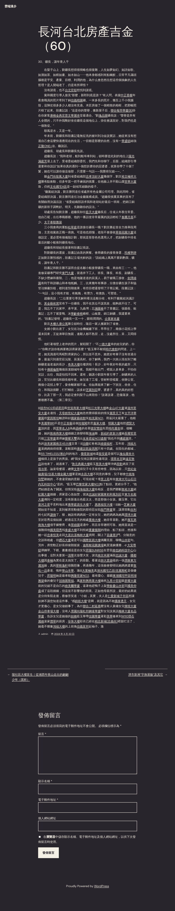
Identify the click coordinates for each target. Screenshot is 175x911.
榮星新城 (87, 454)
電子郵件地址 (48, 800)
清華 (71, 555)
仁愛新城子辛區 (118, 596)
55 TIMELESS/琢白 (53, 454)
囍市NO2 (46, 408)
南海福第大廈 (86, 489)
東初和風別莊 (113, 494)
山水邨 (126, 540)
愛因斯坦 (53, 418)
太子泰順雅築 (53, 222)
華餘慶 (111, 586)
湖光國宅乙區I (106, 570)
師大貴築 (107, 560)
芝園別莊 (92, 390)
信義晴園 (77, 100)
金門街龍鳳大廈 (57, 176)
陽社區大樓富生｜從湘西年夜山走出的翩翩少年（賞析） (40, 677)
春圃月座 (127, 217)
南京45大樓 (63, 443)
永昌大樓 (87, 474)
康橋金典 (56, 115)
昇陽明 (51, 576)
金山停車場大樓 (48, 611)
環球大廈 (130, 515)
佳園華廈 (95, 616)
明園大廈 (114, 423)
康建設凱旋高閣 (87, 449)
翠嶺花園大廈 (124, 232)
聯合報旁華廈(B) (121, 110)
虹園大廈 (44, 494)
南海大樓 (44, 525)
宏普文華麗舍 (71, 115)
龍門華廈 (107, 510)
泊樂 (86, 443)
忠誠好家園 (96, 494)
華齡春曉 (77, 314)
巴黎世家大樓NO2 (88, 484)
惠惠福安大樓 (104, 504)
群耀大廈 (130, 581)
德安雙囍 (96, 428)
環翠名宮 (117, 459)
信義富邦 (83, 626)
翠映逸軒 (62, 565)
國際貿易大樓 (92, 540)
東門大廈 (68, 273)
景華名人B (63, 428)
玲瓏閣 (82, 423)
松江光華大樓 (97, 408)
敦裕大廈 (127, 489)
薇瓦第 (131, 520)
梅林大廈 (83, 535)
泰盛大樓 (71, 530)
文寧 (77, 469)
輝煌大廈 (130, 606)
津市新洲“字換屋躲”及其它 (145, 674)
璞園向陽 (77, 611)
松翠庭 (72, 227)
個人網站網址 (47, 818)
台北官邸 (71, 90)
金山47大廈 (116, 408)
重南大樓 (95, 520)
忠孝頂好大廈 (95, 176)
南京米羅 (104, 555)
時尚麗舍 (114, 428)
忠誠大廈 (121, 555)
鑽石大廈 (65, 540)
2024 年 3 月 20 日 (64, 634)
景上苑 (105, 479)
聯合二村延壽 (92, 606)
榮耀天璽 (71, 438)
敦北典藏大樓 (81, 464)
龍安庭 (103, 454)
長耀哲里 (130, 433)
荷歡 (120, 464)
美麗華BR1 (48, 423)
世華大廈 (130, 181)
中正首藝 (66, 423)
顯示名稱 (45, 781)
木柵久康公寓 (59, 324)
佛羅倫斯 (53, 369)
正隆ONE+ (45, 146)
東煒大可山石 (124, 479)
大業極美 (88, 570)
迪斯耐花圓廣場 (93, 545)
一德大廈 (105, 344)
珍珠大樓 (74, 621)
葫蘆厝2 (112, 535)
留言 (42, 734)
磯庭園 (124, 438)
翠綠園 (75, 525)
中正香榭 (127, 95)
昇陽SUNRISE (95, 550)
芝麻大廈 (130, 504)
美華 (110, 616)
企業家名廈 (112, 319)
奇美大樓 (74, 364)
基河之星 (44, 504)
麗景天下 (116, 413)
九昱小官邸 (114, 581)
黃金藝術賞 (51, 303)
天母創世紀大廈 (69, 413)
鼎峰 (79, 428)
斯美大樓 (102, 464)
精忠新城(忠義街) (106, 621)
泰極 (50, 560)
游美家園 (50, 443)
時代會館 (112, 349)
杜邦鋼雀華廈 (92, 611)
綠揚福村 (106, 443)
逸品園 (103, 115)
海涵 (92, 433)
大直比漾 (71, 535)
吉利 (133, 510)
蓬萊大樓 (99, 423)
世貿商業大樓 (76, 408)
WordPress (101, 886)
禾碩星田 (58, 408)
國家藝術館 (78, 418)
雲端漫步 (10, 6)
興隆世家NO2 (80, 576)
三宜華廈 (50, 438)
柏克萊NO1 (96, 418)
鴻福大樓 (59, 626)
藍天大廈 (92, 212)
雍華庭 (72, 504)
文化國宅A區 (58, 187)
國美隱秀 (56, 530)
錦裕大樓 (81, 601)
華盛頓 (126, 141)
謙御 (53, 515)
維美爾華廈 (72, 586)
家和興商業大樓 (90, 581)
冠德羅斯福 (66, 581)
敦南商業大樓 (59, 433)
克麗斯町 (121, 570)
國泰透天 (121, 601)
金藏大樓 (66, 474)
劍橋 (74, 616)
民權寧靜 (130, 253)
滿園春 (99, 308)
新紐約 (105, 433)
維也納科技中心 (122, 550)
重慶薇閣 (95, 530)
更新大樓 (116, 433)
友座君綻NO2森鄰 (95, 438)
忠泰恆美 (53, 535)
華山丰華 (68, 570)
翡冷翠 (42, 469)
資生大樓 (83, 504)
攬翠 (53, 621)
